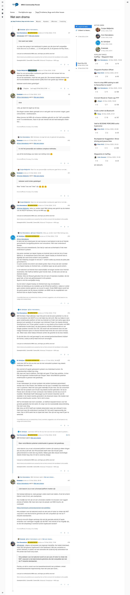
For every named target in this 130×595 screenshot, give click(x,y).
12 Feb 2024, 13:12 (50, 205)
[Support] (2, 13)
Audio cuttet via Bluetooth (104, 111)
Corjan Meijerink (22, 70)
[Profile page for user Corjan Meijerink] (12, 71)
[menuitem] (127, 2)
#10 (69, 140)
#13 (69, 236)
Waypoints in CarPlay (102, 154)
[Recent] (2, 6)
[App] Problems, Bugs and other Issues (22, 21)
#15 (69, 360)
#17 (69, 480)
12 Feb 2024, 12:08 (49, 70)
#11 (69, 173)
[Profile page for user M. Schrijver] (12, 237)
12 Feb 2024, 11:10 (50, 33)
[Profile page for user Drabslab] (12, 95)
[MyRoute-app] (2, 17)
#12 (69, 205)
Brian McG (100, 73)
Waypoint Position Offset (103, 70)
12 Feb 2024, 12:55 (35, 173)
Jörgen (99, 101)
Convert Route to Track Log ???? (106, 98)
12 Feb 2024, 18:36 (52, 360)
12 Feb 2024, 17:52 (50, 313)
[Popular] (2, 9)
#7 (69, 33)
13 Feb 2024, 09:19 (35, 480)
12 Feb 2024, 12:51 (35, 94)
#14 (69, 313)
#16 (69, 435)
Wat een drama (34, 36)
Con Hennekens (22, 33)
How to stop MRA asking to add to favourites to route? (106, 84)
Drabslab (22, 29)
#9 (69, 94)
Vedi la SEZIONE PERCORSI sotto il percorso (106, 125)
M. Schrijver (21, 236)
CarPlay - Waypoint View (103, 57)
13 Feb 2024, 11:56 (50, 542)
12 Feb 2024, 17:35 (52, 236)
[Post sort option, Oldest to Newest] (83, 30)
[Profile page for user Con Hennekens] (12, 34)
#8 (69, 70)
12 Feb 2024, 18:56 (50, 435)
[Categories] (2, 2)
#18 (69, 542)
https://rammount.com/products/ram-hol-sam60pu (33, 508)
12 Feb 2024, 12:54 (35, 140)
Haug (99, 114)
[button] (2, 592)
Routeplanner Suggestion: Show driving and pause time (106, 140)
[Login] (127, 2)
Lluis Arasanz (101, 157)
